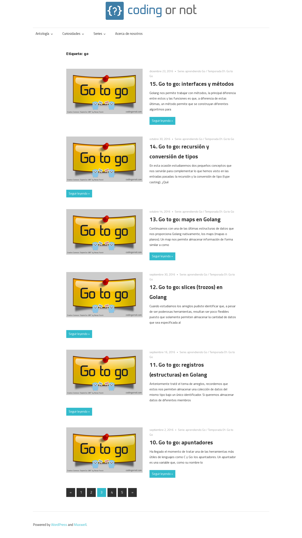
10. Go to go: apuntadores (181, 442)
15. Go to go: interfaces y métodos (191, 83)
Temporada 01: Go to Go (219, 139)
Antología (42, 33)
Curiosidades (71, 33)
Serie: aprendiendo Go (191, 71)
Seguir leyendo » (162, 120)
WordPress (59, 524)
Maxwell (80, 524)
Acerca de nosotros (129, 33)
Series (98, 33)
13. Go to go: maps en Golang (185, 219)
